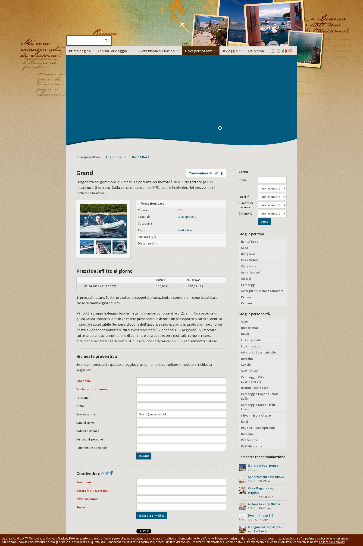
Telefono (82, 305)
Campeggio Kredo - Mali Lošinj (258, 314)
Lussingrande (251, 247)
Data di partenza (87, 338)
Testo (80, 415)
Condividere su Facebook (161, 466)
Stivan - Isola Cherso (256, 323)
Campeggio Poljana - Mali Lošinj (259, 303)
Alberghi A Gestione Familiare (262, 198)
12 (277, 36)
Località (244, 104)
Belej (244, 329)
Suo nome (83, 288)
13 (282, 36)
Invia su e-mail (87, 406)
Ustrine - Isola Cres (254, 295)
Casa (244, 155)
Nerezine (247, 266)
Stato (80, 313)
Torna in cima (280, 509)
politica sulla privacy (332, 542)
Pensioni (247, 204)
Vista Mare (248, 174)
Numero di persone (89, 347)
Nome (243, 87)
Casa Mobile (249, 167)
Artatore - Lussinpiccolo (258, 260)
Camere (246, 211)
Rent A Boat (140, 64)
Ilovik (245, 241)
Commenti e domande (91, 355)
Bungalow (248, 161)
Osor (244, 229)
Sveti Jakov (249, 278)
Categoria (245, 121)
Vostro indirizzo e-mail (93, 297)
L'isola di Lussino (81, 18)
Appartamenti (251, 180)
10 (267, 36)
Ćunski (246, 272)
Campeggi (248, 192)
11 (272, 36)
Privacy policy (143, 507)
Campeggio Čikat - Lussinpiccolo (254, 287)
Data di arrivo (85, 330)
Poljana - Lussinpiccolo (258, 335)
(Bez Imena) (249, 235)
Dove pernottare (88, 64)
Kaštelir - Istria (252, 354)
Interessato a (85, 322)
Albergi (246, 186)
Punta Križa (249, 347)
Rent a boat (186, 137)
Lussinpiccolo (116, 64)
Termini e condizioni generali (171, 507)
